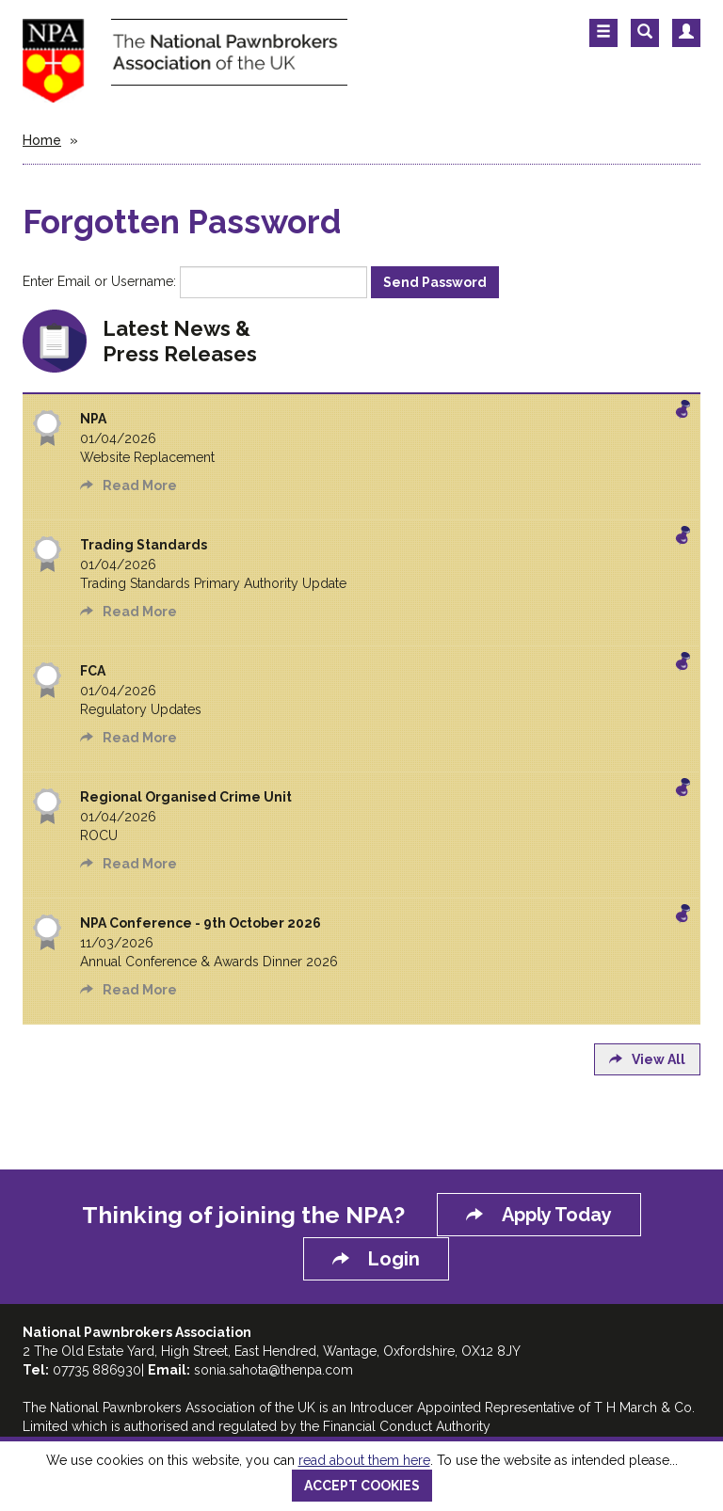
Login (376, 1259)
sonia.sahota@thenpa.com (273, 1369)
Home (42, 140)
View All (647, 1059)
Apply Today (539, 1214)
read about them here (364, 1460)
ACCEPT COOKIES (362, 1485)
